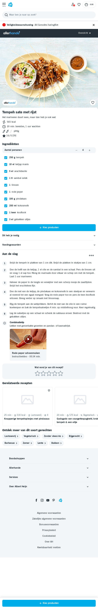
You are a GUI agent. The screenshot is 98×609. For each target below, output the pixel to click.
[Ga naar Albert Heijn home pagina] (10, 4)
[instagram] (42, 500)
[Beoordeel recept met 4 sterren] (55, 373)
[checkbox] (5, 157)
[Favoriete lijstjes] (79, 4)
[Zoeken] (49, 14)
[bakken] (56, 443)
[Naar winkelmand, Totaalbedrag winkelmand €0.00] (89, 4)
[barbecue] (10, 443)
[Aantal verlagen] (76, 150)
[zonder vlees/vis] (54, 436)
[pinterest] (53, 500)
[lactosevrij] (11, 436)
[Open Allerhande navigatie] (85, 33)
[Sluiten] (94, 25)
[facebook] (36, 500)
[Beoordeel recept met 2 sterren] (43, 373)
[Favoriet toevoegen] (49, 390)
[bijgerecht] (75, 436)
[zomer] (27, 443)
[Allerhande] (11, 33)
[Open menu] (4, 4)
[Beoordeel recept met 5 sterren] (60, 373)
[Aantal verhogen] (89, 150)
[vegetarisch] (31, 436)
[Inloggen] (73, 4)
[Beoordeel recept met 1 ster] (37, 373)
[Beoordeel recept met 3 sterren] (49, 373)
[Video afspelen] (28, 339)
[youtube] (48, 500)
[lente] (41, 443)
